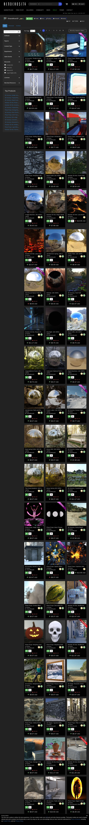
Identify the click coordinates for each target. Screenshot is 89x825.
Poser (62, 10)
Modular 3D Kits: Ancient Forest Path (15, 105)
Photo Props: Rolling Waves (33, 136)
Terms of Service (75, 819)
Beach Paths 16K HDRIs (53, 175)
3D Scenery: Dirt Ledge (11, 117)
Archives (18, 25)
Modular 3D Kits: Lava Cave (33, 253)
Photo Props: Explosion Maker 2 (77, 566)
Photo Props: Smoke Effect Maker (35, 605)
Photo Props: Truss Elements (54, 97)
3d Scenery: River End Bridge (13, 112)
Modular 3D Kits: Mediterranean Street (15, 124)
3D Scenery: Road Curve (11, 100)
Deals (55, 10)
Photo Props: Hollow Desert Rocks (35, 801)
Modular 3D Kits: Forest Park (76, 175)
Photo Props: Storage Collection (34, 762)
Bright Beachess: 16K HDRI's (76, 371)
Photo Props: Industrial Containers (78, 136)
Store (42, 18)
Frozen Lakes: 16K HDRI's (54, 410)
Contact (70, 10)
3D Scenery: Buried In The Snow (34, 566)
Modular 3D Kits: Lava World (76, 214)
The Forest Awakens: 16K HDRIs (34, 488)
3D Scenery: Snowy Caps (75, 410)
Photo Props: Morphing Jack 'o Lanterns (36, 644)
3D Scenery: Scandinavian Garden (78, 488)
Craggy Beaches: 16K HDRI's (33, 214)
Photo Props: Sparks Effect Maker (56, 566)
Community (40, 10)
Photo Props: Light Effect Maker (13, 127)
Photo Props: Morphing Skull (54, 644)
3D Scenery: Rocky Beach (75, 527)
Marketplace (8, 10)
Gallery (48, 18)
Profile (36, 18)
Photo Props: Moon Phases (54, 527)
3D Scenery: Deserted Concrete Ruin (15, 122)
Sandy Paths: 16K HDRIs (75, 253)
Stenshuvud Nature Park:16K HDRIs (35, 293)
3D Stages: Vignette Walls (54, 723)
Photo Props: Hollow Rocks (33, 723)
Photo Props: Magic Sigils (32, 527)
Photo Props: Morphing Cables (34, 175)
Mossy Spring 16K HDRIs (53, 488)
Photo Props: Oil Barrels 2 (54, 136)
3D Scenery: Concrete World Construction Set (17, 119)
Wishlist (63, 18)
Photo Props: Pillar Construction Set (78, 723)
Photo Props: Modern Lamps (76, 58)
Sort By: (77, 30)
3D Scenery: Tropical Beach (12, 97)
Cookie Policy (7, 821)
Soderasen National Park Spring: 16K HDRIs (59, 371)
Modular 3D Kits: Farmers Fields (13, 129)
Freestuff (56, 18)
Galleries (29, 10)
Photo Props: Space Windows (76, 97)
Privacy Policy (19, 821)
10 (60, 30)
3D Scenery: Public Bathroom (55, 801)
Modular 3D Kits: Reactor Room (34, 332)
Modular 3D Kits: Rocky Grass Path (14, 102)
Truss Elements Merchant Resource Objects (38, 97)
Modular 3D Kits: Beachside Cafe (56, 762)
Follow (29, 18)
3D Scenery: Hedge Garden (12, 95)
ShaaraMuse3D (30, 61)
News (48, 10)
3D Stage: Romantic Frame (76, 683)
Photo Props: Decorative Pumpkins (56, 605)
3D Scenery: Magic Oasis (53, 58)
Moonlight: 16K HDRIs (52, 332)
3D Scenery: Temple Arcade (33, 58)
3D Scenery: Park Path (74, 293)
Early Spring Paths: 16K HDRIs (34, 449)
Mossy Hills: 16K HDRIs (53, 449)
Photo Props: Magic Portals (76, 801)
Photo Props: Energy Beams (12, 110)
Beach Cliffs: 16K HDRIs (75, 332)
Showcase (11, 25)
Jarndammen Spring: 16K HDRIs (55, 253)
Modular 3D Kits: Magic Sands (55, 214)
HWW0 (79, 804)
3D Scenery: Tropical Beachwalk (13, 107)
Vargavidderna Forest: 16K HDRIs (35, 371)
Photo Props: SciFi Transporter (13, 115)
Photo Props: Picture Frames (54, 683)
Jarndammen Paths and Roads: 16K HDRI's (38, 410)
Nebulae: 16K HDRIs (52, 293)
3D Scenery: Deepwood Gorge (34, 683)
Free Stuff (20, 10)
